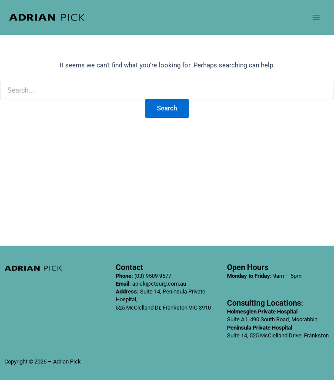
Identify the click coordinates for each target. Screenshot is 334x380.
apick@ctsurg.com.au (159, 283)
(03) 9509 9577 (152, 276)
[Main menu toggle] (316, 17)
